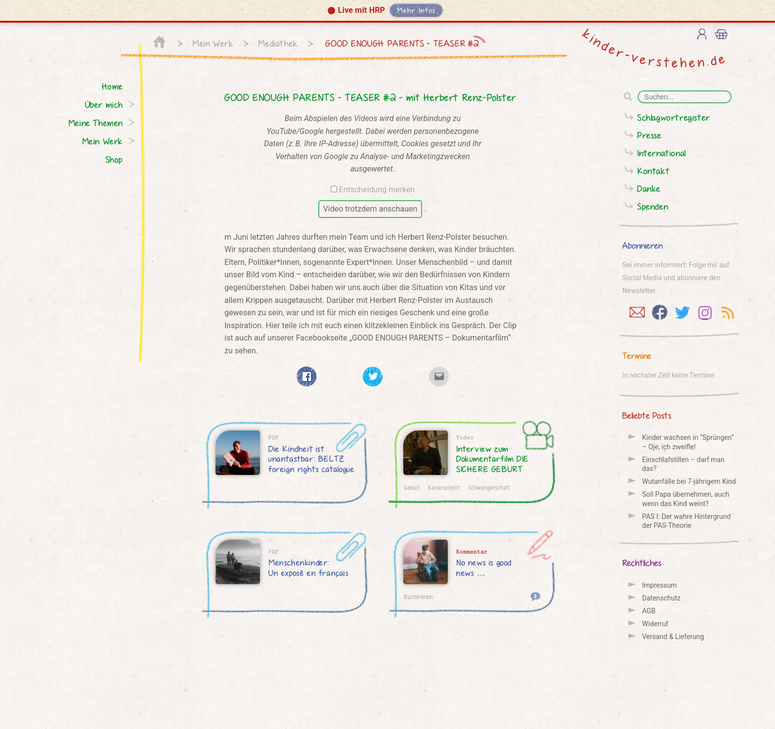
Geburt (412, 487)
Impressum (659, 585)
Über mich (104, 104)
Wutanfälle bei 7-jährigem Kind (689, 481)
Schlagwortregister (673, 117)
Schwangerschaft (489, 487)
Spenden (652, 206)
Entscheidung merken (377, 189)
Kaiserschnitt (444, 487)
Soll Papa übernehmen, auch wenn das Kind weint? (686, 498)
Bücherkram (418, 596)
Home (112, 86)
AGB (648, 611)
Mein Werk (212, 43)
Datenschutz (661, 598)
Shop (114, 159)
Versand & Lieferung (673, 637)
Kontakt (653, 171)
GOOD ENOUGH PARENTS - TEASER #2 (401, 43)
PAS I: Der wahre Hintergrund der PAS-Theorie (686, 521)
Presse (649, 135)
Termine (636, 355)
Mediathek (278, 43)
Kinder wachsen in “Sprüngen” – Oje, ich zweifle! (688, 441)
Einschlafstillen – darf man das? (683, 464)
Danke (649, 188)
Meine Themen (95, 123)
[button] (387, 11)
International (661, 153)
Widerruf (655, 624)
